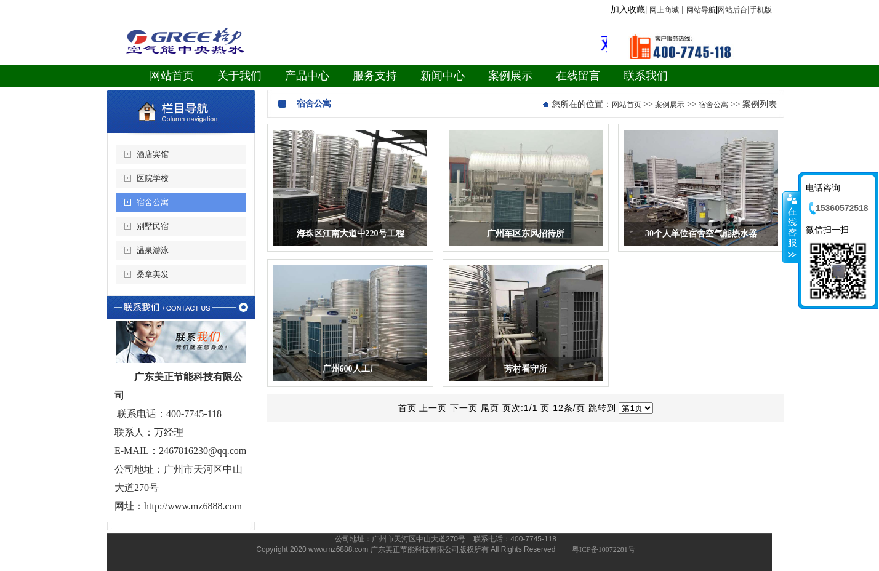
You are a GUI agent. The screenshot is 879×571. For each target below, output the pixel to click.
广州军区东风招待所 (525, 233)
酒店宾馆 (153, 154)
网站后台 (732, 10)
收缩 (791, 227)
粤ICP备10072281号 (603, 549)
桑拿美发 (153, 274)
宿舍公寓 (153, 202)
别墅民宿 (153, 226)
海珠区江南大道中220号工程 (350, 233)
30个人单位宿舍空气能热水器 (701, 233)
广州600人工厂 (351, 368)
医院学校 (153, 178)
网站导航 (701, 10)
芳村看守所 (525, 368)
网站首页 (626, 104)
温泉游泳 (153, 250)
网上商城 (664, 10)
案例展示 (669, 104)
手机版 (761, 10)
